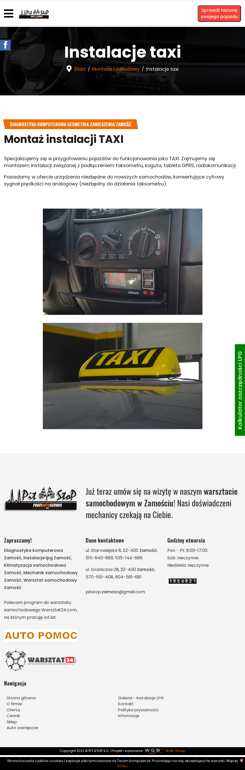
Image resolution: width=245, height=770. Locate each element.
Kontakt (126, 704)
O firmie (14, 704)
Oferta (13, 710)
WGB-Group (175, 751)
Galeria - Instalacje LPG (141, 698)
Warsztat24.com (59, 611)
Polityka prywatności (138, 710)
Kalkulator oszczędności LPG (240, 390)
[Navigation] (8, 13)
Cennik (13, 716)
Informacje (128, 716)
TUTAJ (122, 766)
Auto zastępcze (22, 728)
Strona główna (21, 698)
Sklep (12, 722)
